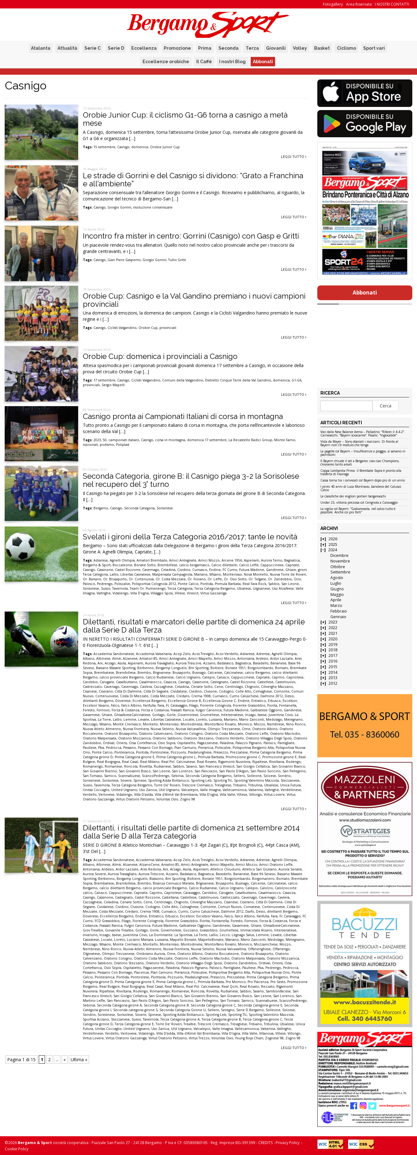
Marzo (336, 605)
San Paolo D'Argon (234, 771)
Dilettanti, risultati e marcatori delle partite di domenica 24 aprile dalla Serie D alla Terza (194, 625)
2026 (333, 539)
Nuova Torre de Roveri (288, 574)
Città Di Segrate (155, 691)
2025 (333, 544)
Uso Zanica (148, 790)
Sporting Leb (201, 780)
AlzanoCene (149, 864)
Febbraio (338, 611)
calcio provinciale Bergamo (121, 677)
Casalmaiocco (150, 682)
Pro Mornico (236, 982)
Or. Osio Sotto (235, 579)
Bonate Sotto (145, 565)
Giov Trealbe (93, 930)
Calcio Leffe (249, 565)
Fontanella (287, 705)
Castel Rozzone (127, 569)
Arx (100, 663)
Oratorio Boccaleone (221, 953)
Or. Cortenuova (141, 579)
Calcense (215, 672)
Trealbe (189, 1024)
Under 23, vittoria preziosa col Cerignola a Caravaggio (359, 503)
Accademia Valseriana (154, 654)
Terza (252, 48)
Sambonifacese (278, 991)
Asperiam (251, 560)
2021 (333, 633)
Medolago (274, 719)
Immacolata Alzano (256, 930)
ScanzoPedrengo (155, 776)
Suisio (105, 588)
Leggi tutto (293, 156)
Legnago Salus (243, 935)
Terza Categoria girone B (221, 1019)
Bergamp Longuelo (171, 668)
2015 (333, 666)
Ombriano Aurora (150, 953)
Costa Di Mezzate (134, 696)
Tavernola (120, 588)
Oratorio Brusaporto (120, 733)
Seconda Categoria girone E (260, 1005)
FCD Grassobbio (107, 921)
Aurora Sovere (94, 874)
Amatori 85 (148, 658)
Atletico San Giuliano (259, 869)
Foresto (89, 710)
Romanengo (93, 766)
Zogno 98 (187, 799)
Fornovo (103, 710)
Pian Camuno (185, 747)
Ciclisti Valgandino (122, 327)
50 (105, 440)
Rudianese (162, 766)
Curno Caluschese (244, 696)
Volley (300, 48)
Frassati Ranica (182, 710)
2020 (333, 639)
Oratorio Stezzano (198, 738)
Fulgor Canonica (209, 710)
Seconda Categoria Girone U (182, 1010)
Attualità (67, 48)
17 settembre (104, 380)
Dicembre (339, 555)
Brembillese (167, 565)
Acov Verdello (227, 654)
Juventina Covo (281, 715)
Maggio (337, 594)
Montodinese (192, 724)
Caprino (278, 677)
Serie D (116, 48)
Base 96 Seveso (263, 874)
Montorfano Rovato (220, 724)
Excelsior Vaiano (96, 705)
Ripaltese (259, 761)
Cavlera (146, 686)
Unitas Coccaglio (96, 790)
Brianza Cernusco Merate (173, 883)
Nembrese (275, 724)
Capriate (292, 565)
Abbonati (263, 61)
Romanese (113, 766)
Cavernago (150, 569)
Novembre (340, 561)
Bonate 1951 (235, 668)
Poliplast (122, 444)
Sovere (126, 780)
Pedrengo (105, 584)
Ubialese (244, 588)
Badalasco (225, 663)
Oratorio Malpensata (99, 738)
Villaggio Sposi (162, 593)
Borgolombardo (260, 668)
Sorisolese (165, 508)
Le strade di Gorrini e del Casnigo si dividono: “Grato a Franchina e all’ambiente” (193, 179)
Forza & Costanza (125, 710)
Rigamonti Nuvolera (234, 761)
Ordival (108, 743)
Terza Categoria (180, 588)
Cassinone (105, 569)
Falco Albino (131, 705)
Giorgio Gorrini (119, 207)
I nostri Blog (232, 61)
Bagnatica (292, 560)
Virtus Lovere (274, 794)
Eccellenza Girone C (219, 701)
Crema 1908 (201, 696)
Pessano (129, 747)
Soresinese (91, 780)
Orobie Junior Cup (165, 147)
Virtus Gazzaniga (213, 593)
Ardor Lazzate (281, 658)
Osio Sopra (166, 743)
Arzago (110, 663)
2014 (333, 672)
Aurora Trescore (188, 663)
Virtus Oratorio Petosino (135, 799)
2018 (333, 650)
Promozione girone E (279, 757)
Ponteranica (124, 752)
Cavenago (111, 686)
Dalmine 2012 (271, 696)
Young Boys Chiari (249, 1038)
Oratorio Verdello (229, 738)
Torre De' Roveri (167, 785)
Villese (180, 593)
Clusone (210, 691)
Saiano (191, 766)
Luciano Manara (140, 939)
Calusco (223, 677)
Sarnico (110, 776)
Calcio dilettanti (224, 565)
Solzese (270, 776)
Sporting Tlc (223, 780)
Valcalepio (189, 790)
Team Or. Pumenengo (148, 588)
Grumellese (209, 715)
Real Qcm (230, 986)
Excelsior (290, 701)
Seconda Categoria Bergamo (208, 776)
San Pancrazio (205, 771)
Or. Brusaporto (115, 579)
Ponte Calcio (188, 584)
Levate (143, 719)
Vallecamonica (235, 790)
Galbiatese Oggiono (266, 710)
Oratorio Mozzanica (134, 738)
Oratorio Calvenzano (156, 733)
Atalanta (40, 48)
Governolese (188, 715)
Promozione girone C (243, 757)
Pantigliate (286, 743)
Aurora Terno (271, 560)
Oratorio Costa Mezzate (223, 733)
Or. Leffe (215, 579)
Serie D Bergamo (250, 1010)
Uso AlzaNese (283, 588)
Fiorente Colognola (215, 705)
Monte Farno (284, 440)
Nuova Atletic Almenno (102, 729)
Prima (204, 48)
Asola (122, 663)
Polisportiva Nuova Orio (271, 972)
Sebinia (177, 776)
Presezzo (221, 752)
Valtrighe (104, 593)
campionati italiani (123, 440)
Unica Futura (290, 785)
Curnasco (199, 569)
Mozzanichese (266, 944)
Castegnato (219, 682)
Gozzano (190, 930)
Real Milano (149, 761)
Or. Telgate (257, 579)
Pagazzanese (207, 743)
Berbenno (145, 668)
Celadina (168, 569)
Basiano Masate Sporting (115, 668)
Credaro (182, 696)
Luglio (335, 583)
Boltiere (217, 668)
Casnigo (123, 147)
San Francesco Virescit (216, 766)
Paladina (227, 743)
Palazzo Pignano (248, 743)
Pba (101, 747)
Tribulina (255, 785)
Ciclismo (346, 48)
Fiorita (272, 705)
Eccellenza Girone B (184, 701)
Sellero (239, 776)
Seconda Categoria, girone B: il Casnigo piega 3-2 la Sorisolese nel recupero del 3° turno (191, 480)
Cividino (183, 569)
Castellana (170, 897)
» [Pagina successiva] (64, 1059)
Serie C (92, 48)
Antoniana (245, 658)
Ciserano (106, 691)
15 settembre (104, 147)
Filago (193, 705)
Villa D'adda (143, 794)
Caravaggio (191, 892)
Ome (246, 729)
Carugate (107, 682)
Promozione (177, 48)
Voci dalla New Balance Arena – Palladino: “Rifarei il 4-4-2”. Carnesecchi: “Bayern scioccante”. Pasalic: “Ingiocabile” (362, 433)
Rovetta (145, 766)
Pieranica (205, 747)
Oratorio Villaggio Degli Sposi (269, 738)
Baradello (261, 663)
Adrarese (100, 560)
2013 (333, 677)
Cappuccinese (272, 565)
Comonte (281, 691)
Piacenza (141, 972)
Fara (161, 705)
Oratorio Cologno (188, 733)
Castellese (265, 682)
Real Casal (130, 761)
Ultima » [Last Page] (79, 1059)
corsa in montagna (170, 440)
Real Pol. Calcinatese (178, 761)
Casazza (169, 682)
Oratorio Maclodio (285, 733)
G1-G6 (296, 380)
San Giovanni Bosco (135, 771)
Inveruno (90, 935)
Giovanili (276, 48)
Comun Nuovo (230, 907)
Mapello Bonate (183, 939)
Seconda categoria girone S (135, 1010)
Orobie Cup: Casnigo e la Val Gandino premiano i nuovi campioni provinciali (194, 300)
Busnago (199, 672)
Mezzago (90, 724)
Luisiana (215, 719)
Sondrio (284, 776)
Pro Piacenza (258, 982)
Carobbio (90, 682)
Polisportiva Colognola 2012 (154, 584)
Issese (262, 715)
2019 (333, 644)
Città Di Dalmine (128, 691)
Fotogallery (333, 4)
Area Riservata (359, 4)
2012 (333, 683)
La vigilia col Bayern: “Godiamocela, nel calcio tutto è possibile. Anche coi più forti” (357, 510)
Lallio (114, 574)
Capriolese (295, 677)
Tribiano (239, 785)
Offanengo (281, 949)
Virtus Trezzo (199, 1038)
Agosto (336, 577)
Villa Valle (227, 794)
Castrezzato (92, 686)
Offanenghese (259, 949)
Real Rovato (206, 761)
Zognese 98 (274, 1038)
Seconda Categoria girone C (213, 1005)
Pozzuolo (178, 752)
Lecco (225, 935)
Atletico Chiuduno (225, 869)
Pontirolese (159, 752)
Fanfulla (149, 705)
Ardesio (262, 658)
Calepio (208, 677)
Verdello (90, 794)
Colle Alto (243, 691)
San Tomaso (92, 776)
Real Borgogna (108, 761)
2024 (332, 549)
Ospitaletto (186, 743)
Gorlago (158, 715)
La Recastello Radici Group (250, 440)
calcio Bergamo (257, 672)
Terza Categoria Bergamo (214, 588)
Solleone (254, 776)
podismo (107, 444)
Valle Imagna (210, 790)
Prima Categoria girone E (134, 757)
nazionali (90, 444)
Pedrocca (113, 747)
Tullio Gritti (177, 260)
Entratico (258, 701)
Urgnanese (261, 588)
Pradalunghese (200, 752)
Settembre (340, 572)
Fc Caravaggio (176, 705)
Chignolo (252, 686)
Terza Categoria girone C (262, 1019)
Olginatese (91, 953)
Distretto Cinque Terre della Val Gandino (238, 380)
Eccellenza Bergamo (149, 701)
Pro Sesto (277, 982)
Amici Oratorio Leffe (276, 864)
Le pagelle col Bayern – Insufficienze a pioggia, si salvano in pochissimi (362, 453)
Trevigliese (223, 785)
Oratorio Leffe (256, 733)
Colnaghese (262, 691)
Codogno (226, 691)
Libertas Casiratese (135, 574)
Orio (297, 579)
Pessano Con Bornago (155, 747)
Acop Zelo (181, 654)
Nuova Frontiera (136, 729)
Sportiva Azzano (96, 1019)
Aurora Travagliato (159, 663)
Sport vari (374, 48)
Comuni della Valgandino (182, 380)
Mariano (201, 574)
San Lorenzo (182, 771)
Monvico (245, 724)
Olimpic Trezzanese (224, 729)
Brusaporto (181, 672)
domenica (139, 147)
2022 (333, 627)
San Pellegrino (294, 771)
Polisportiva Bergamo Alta (253, 747)
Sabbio (273, 584)
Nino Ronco (295, 724)
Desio (289, 696)
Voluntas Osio (167, 799)
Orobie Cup (148, 327)
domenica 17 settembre (207, 440)
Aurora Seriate (290, 869)
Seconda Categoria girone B (166, 1005)
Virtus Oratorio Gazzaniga (126, 1038)
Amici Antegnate (182, 560)
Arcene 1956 (232, 560)
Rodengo (293, 761)
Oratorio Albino (265, 729)
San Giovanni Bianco (288, 766)
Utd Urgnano (169, 790)
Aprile (335, 600)
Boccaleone (122, 565)
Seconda (229, 48)
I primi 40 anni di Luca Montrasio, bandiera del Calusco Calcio (360, 488)
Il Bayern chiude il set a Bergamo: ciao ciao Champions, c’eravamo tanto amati (359, 463)
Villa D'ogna (139, 593)
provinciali (167, 327)
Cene (218, 686)
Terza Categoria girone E (134, 1024)
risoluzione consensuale (153, 207)
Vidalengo (120, 593)
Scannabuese (129, 776)
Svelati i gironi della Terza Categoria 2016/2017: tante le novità (190, 536)
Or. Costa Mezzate (171, 579)
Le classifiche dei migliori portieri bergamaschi (353, 496)
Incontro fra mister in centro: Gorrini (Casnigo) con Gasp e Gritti (191, 235)
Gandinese (275, 569)
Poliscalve (122, 584)
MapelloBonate (211, 939)
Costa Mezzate (162, 696)
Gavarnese (91, 715)
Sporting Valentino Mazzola (256, 780)
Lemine (129, 719)
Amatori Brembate (152, 560)
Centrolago (234, 686)
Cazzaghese (163, 686)
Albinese (103, 658)
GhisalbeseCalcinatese (132, 715)
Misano (215, 574)
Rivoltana (276, 761)
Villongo (255, 794)
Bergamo (100, 508)
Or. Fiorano (197, 579)
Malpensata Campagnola (172, 574)
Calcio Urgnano (188, 677)
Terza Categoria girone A (180, 1019)
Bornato (281, 668)
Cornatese (252, 907)
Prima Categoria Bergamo (270, 752)
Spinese (139, 780)
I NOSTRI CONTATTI (392, 4)
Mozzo (259, 724)
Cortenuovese (106, 696)
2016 (333, 661)
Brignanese (162, 672)
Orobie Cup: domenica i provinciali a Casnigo (160, 356)
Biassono (156, 878)
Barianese (278, 663)
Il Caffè (204, 61)
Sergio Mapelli (113, 385)
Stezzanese (290, 780)
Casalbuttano (126, 682)
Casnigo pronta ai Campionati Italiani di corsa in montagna (183, 416)
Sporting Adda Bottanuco (168, 780)
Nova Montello (256, 574)
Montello (150, 724)
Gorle (171, 715)
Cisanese (90, 691)
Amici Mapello (200, 658)
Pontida (206, 584)
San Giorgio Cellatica (253, 766)
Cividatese (178, 691)
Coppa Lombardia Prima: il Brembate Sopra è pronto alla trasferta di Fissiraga (360, 472)
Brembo (144, 672)
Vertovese (106, 794)
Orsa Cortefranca (142, 743)
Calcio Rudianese (160, 677)
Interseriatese (232, 715)
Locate (188, 719)
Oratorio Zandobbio (240, 963)
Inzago (250, 715)
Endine (215, 569)
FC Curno (230, 569)
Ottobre (337, 566)
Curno (183, 911)
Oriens (121, 743)
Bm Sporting (198, 668)
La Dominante (161, 935)
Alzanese (130, 658)
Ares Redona (150, 869)
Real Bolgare (109, 986)
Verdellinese (291, 790)
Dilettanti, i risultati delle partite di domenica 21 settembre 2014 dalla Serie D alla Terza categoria (191, 831)
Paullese (89, 747)
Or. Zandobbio (280, 579)
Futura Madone (251, 569)
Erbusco (274, 701)
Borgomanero (263, 878)
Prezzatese (239, 752)
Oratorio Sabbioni (167, 738)
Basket (322, 48)
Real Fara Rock (254, 584)
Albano (88, 658)
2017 (333, 655)
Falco (115, 705)
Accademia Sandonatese (113, 654)
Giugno (337, 589)
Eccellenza (144, 48)
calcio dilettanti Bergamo (120, 888)
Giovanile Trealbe (119, 930)
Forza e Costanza (155, 710)
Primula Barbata (228, 584)
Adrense (263, 654)
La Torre (104, 719)
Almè (116, 658)
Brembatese (104, 672)
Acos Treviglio (203, 654)
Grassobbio (209, 930)
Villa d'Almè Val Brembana (176, 794)
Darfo (249, 911)
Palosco (89, 584)
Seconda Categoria (139, 508)
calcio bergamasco (194, 565)
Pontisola (158, 977)
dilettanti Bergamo (98, 701)
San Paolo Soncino (265, 771)
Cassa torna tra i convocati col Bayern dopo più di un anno (362, 480)
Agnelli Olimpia (122, 560)
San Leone (290, 584)
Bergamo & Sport (97, 565)
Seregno (227, 1010)
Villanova (266, 1033)
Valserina (256, 790)
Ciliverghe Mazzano (277, 686)
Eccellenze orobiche (166, 61)
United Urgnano (124, 790)
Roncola (131, 766)
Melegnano (293, 719)
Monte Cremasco (127, 724)
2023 (97, 440)
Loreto (201, 719)
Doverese (123, 701)
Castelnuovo (285, 682)
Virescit (192, 593)
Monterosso (232, 574)
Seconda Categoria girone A (119, 1005)
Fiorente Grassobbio (249, 705)
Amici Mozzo (209, 560)
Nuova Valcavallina (191, 729)
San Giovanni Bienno (100, 771)
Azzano (209, 663)
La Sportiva (183, 935)
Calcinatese (233, 672)
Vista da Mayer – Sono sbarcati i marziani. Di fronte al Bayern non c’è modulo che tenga (359, 443)
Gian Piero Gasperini (124, 260)
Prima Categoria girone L (176, 757)
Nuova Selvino (162, 729)
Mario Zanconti (251, 719)
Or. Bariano (92, 579)
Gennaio (338, 616)
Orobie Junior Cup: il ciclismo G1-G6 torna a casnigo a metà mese (185, 119)
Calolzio (266, 888)
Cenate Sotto (202, 686)
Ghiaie (290, 569)
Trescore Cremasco (197, 785)
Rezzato (267, 986)
